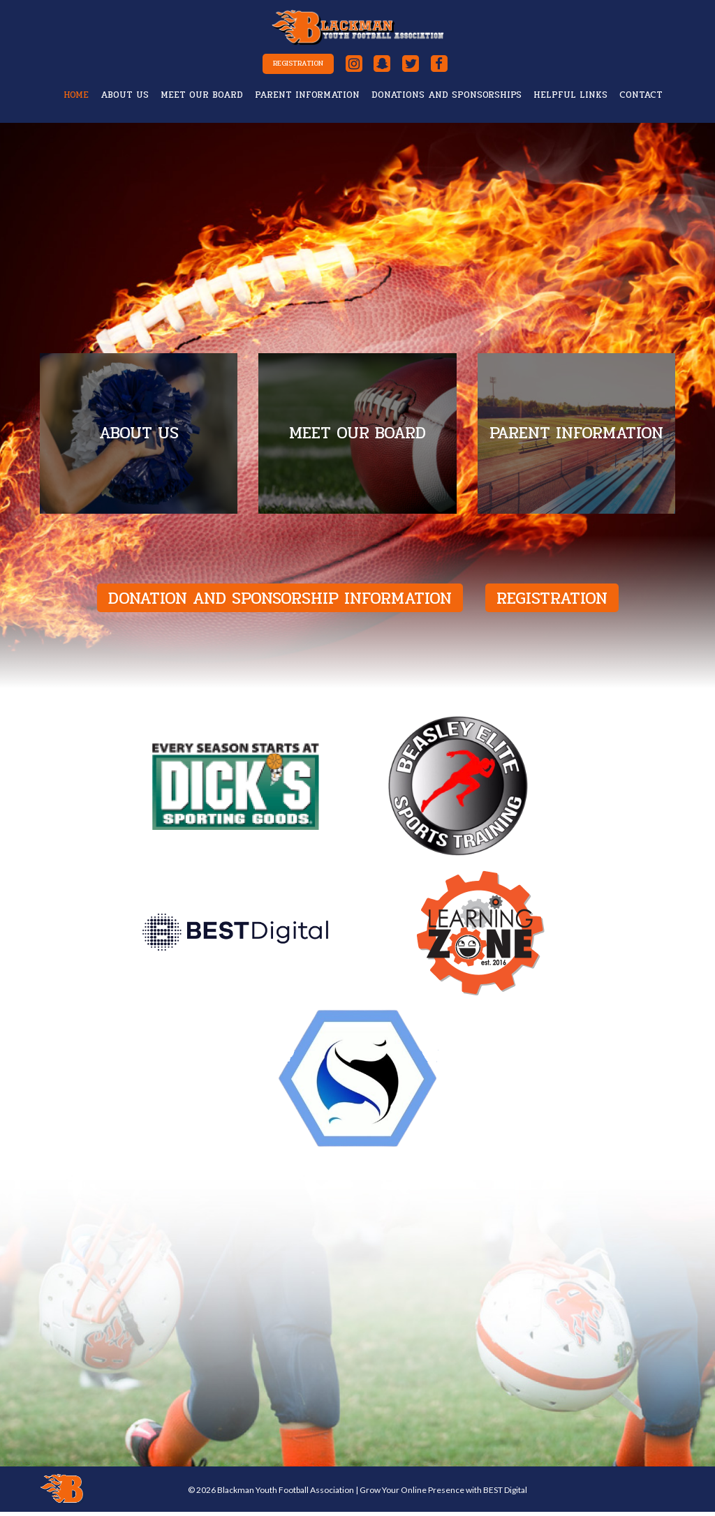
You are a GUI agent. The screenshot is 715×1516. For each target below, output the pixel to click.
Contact (641, 99)
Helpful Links (570, 99)
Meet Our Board (202, 99)
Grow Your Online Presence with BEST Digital (443, 1494)
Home (76, 99)
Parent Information (307, 99)
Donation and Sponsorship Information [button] (280, 603)
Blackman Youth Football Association (285, 1494)
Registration (283, 66)
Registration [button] (551, 603)
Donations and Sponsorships (446, 99)
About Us (125, 99)
